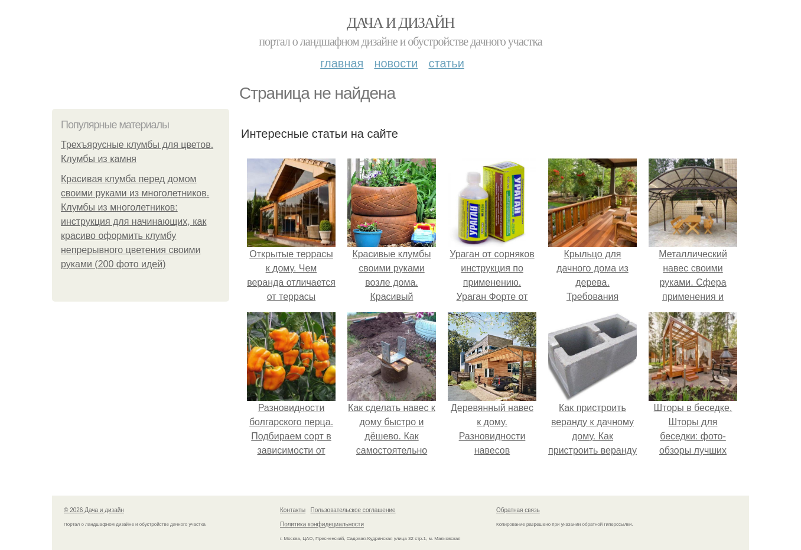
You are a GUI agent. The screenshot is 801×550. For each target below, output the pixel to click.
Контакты (292, 510)
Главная (341, 63)
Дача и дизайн (400, 22)
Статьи (446, 63)
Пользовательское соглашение (353, 510)
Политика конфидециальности (322, 524)
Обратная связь (518, 510)
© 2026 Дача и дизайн (94, 510)
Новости (396, 63)
